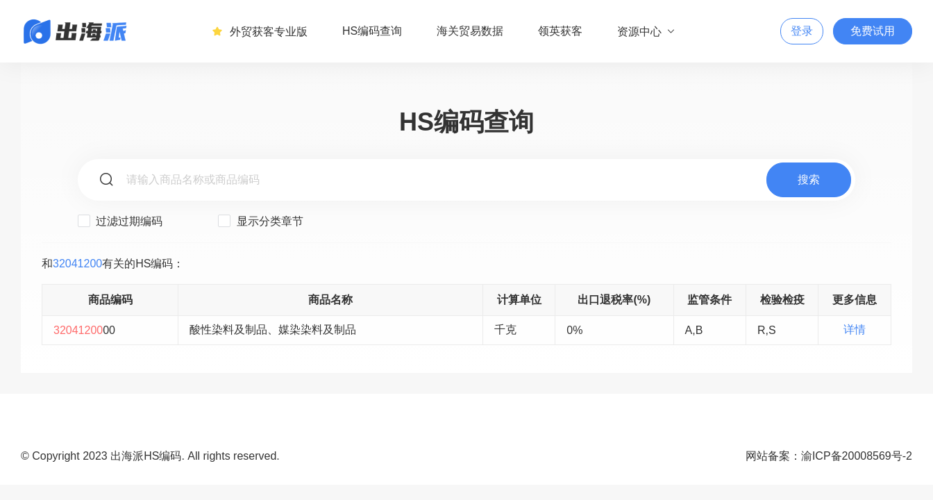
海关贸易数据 (470, 31)
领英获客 (560, 31)
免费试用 (872, 31)
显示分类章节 (260, 221)
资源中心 (646, 31)
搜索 (809, 179)
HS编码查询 (372, 31)
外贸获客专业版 (260, 31)
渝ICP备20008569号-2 (856, 456)
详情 (854, 329)
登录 (802, 31)
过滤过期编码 (120, 221)
